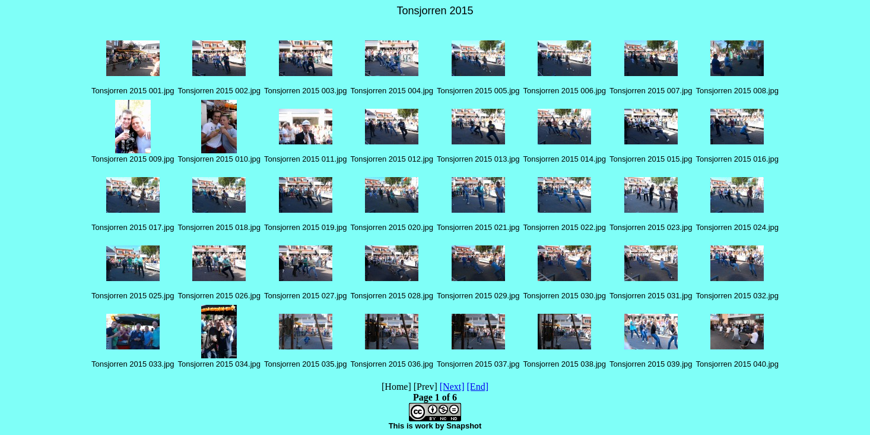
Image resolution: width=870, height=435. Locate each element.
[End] (477, 387)
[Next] (452, 387)
